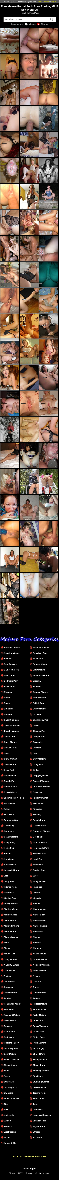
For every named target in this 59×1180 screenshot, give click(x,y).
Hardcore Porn (40, 842)
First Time (9, 814)
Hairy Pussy (10, 842)
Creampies (38, 742)
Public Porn (38, 1020)
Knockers (37, 887)
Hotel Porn (38, 859)
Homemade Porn (41, 848)
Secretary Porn (11, 1048)
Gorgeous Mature (41, 831)
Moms (7, 948)
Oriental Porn (10, 992)
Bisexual (37, 681)
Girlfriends (9, 831)
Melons (36, 937)
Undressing (9, 1115)
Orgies (36, 987)
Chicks (36, 725)
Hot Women (9, 859)
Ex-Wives (37, 792)
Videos (30, 24)
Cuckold (37, 748)
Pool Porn (9, 1009)
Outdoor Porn (39, 992)
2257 (20, 1173)
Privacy (29, 1173)
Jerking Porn (39, 870)
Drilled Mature (10, 787)
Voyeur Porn (39, 1126)
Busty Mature (39, 709)
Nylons (36, 976)
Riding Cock (39, 1037)
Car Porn (37, 714)
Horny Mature (39, 853)
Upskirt (7, 1121)
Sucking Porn (10, 1087)
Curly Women (10, 759)
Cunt (35, 753)
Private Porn (10, 1020)
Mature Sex (38, 931)
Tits (6, 1104)
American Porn (40, 653)
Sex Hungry (38, 1048)
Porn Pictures (39, 1009)
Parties (36, 998)
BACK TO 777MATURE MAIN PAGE (29, 1156)
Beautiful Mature (41, 675)
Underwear (38, 1109)
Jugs (35, 876)
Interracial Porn (11, 870)
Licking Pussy (11, 898)
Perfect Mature (40, 1004)
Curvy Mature (39, 759)
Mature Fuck (10, 920)
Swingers (8, 1093)
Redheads (9, 1037)
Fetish (7, 809)
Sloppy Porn (39, 1065)
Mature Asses (10, 915)
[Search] (29, 19)
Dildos (36, 770)
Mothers (37, 948)
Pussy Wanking (40, 1026)
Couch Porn (10, 736)
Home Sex (9, 848)
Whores (36, 1132)
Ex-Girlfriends (10, 792)
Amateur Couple (12, 647)
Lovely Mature (11, 903)
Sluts (6, 1070)
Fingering (37, 809)
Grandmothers (11, 837)
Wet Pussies (10, 1132)
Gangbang (9, 825)
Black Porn (9, 686)
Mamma (36, 903)
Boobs (7, 697)
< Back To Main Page (29, 13)
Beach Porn (9, 675)
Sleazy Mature (10, 1065)
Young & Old (10, 1143)
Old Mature (9, 981)
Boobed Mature (40, 692)
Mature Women (11, 937)
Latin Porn (9, 892)
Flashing (37, 814)
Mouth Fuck (9, 954)
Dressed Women (41, 781)
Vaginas (8, 1126)
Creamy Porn (10, 748)
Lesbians (37, 892)
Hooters (8, 853)
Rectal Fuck (38, 1031)
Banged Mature (40, 664)
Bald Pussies (10, 664)
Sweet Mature (39, 1087)
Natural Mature (40, 959)
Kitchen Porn (10, 887)
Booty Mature (39, 697)
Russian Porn (39, 1043)
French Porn (39, 820)
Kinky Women (39, 881)
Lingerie (37, 898)
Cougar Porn (39, 736)
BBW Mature (39, 670)
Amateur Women (41, 647)
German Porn (39, 825)
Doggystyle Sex (40, 775)
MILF (6, 942)
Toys (35, 1104)
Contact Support (29, 1168)
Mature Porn (10, 931)
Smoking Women (41, 1070)
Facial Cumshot (40, 798)
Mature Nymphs (11, 926)
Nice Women (10, 970)
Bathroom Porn (11, 670)
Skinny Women (40, 1059)
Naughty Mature (11, 965)
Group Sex (38, 837)
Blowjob (8, 692)
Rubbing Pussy (11, 1043)
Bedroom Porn (11, 681)
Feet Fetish (38, 803)
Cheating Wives (40, 720)
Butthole (8, 714)
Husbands (38, 864)
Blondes (37, 686)
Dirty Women (10, 775)
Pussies (8, 1026)
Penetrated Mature (13, 1004)
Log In (53, 2)
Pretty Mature (39, 1015)
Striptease (9, 1082)
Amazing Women (12, 653)
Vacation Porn (39, 1121)
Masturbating (39, 909)
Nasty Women (10, 959)
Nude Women (39, 970)
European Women (41, 787)
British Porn (38, 703)
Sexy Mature (10, 1054)
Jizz (6, 876)
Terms (12, 1173)
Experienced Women (14, 798)
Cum (6, 753)
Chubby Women (11, 731)
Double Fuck (10, 781)
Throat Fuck (38, 1098)
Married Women (11, 909)
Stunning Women (41, 1082)
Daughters (38, 764)
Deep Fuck (9, 770)
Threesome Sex (11, 1098)
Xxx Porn (37, 1137)
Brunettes (9, 709)
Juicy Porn (9, 881)
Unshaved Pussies (42, 1115)
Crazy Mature (10, 742)
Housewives (10, 864)
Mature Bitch (39, 915)
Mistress (37, 942)
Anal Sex (8, 658)
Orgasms (8, 987)
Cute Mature (10, 764)
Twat (6, 1109)
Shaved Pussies (11, 1059)
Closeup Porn (39, 731)
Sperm (7, 1076)
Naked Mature (39, 954)
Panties (7, 998)
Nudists (7, 976)
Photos (42, 24)
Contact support (42, 1173)
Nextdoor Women (41, 965)
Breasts (7, 703)
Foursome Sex (11, 820)
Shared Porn (39, 1054)
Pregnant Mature (12, 1015)
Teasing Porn (39, 1093)
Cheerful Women (12, 725)
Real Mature (10, 1031)
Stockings (37, 1076)
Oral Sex (37, 981)
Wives (7, 1137)
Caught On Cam (11, 720)
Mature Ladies (39, 920)
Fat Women (9, 803)
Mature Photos (40, 926)
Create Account (43, 2)
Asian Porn (38, 658)
